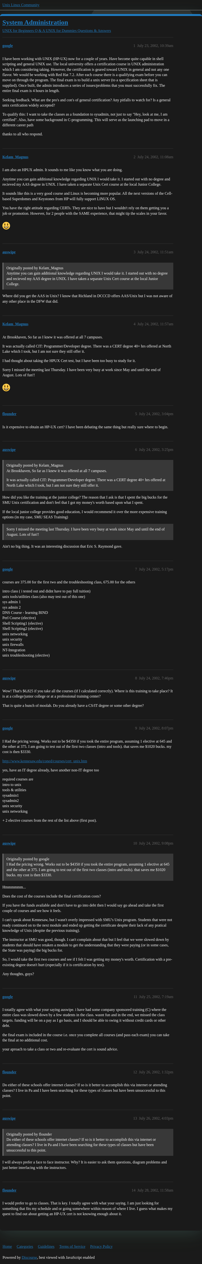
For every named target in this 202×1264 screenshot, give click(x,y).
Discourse (29, 1257)
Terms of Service (72, 1246)
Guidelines (46, 1246)
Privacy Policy (101, 1246)
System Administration (35, 22)
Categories (25, 1246)
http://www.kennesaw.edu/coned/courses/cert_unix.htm (44, 761)
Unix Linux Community (20, 5)
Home (7, 1246)
